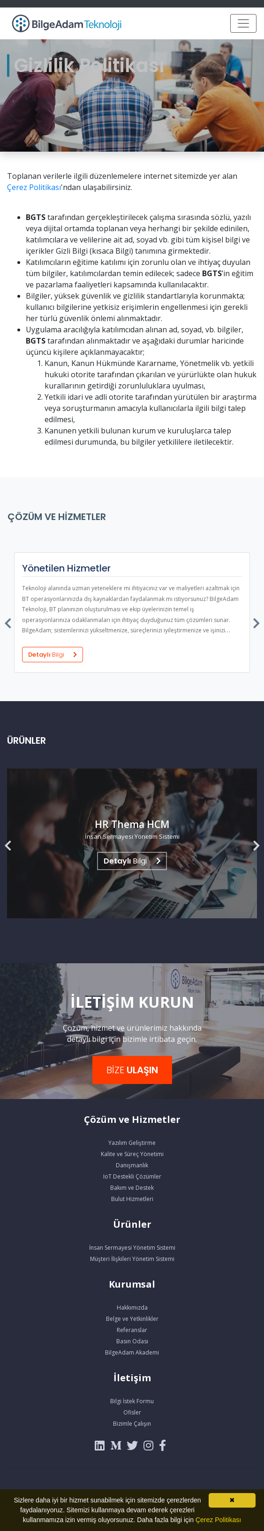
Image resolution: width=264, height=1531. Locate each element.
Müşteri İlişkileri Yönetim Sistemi (132, 1259)
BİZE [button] (132, 1070)
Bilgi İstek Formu (132, 1401)
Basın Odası (132, 1341)
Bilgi (132, 861)
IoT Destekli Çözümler (132, 1176)
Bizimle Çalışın (132, 1424)
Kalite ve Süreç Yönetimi (132, 1154)
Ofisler (132, 1412)
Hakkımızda (132, 1307)
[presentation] (8, 621)
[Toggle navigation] (243, 23)
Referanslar (132, 1330)
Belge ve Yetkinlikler (132, 1319)
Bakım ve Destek (132, 1188)
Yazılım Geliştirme (132, 1143)
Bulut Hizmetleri (132, 1199)
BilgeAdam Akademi (132, 1352)
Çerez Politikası (34, 187)
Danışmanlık (132, 1165)
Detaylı (52, 654)
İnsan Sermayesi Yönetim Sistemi (132, 1248)
